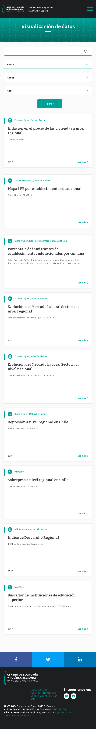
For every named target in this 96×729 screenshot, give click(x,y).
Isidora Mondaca (23, 529)
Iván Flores (20, 587)
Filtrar (50, 103)
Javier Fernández (42, 180)
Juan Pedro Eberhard (39, 240)
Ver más (82, 162)
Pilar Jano (19, 471)
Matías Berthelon (58, 240)
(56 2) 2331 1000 (58, 709)
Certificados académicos (16, 715)
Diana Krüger (21, 240)
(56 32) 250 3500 (65, 712)
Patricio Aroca (38, 120)
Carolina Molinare (23, 180)
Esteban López (22, 120)
